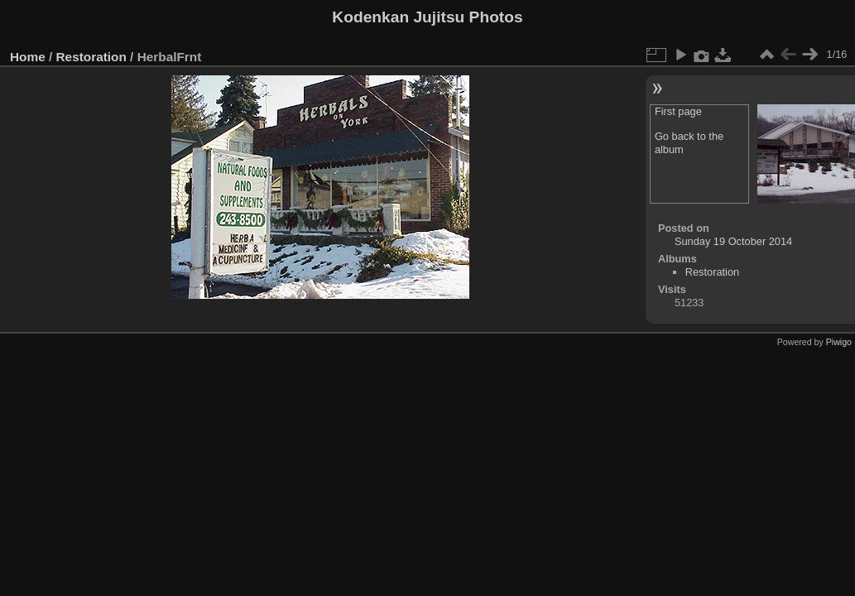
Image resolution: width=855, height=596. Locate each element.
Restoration (91, 57)
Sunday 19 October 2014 (733, 241)
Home (28, 57)
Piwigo (839, 342)
